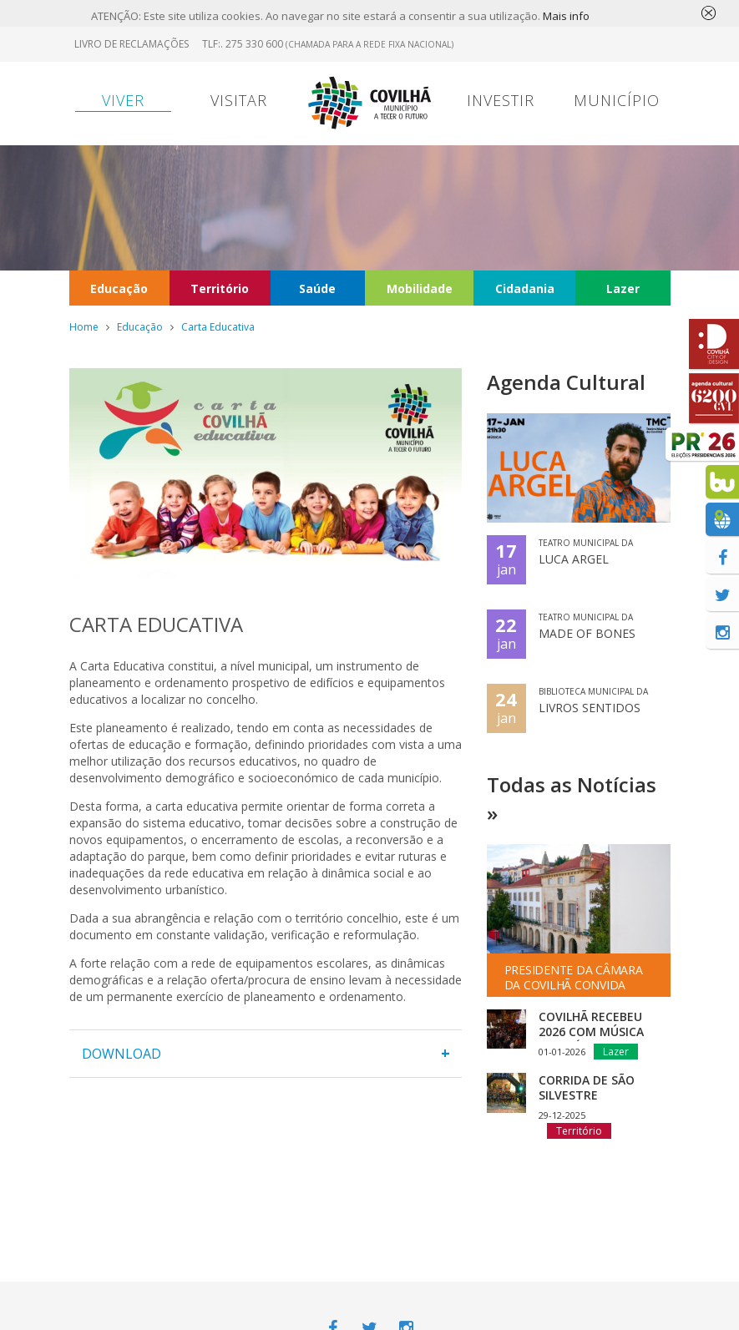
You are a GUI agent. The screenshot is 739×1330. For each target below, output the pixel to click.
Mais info (566, 15)
